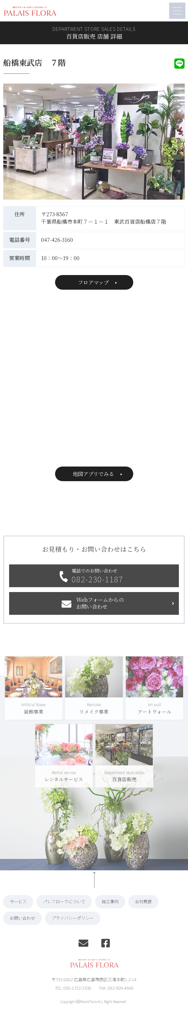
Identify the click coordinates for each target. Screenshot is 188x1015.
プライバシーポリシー (72, 928)
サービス (18, 911)
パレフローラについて (64, 911)
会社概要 (143, 911)
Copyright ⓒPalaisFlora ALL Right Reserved (93, 1011)
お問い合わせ (22, 928)
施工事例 (110, 911)
